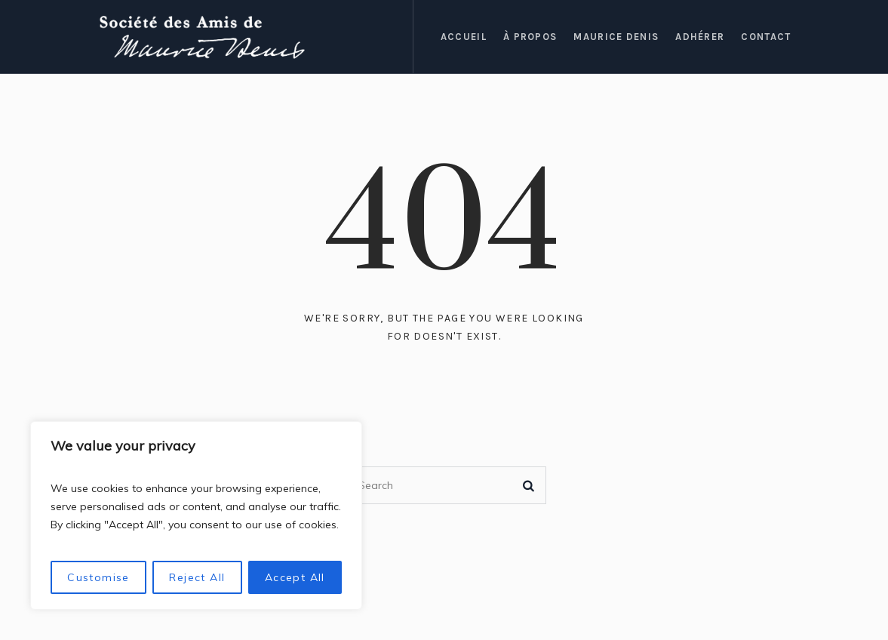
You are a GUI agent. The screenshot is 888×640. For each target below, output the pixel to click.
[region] (196, 515)
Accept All (295, 577)
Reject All (197, 577)
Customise (98, 577)
